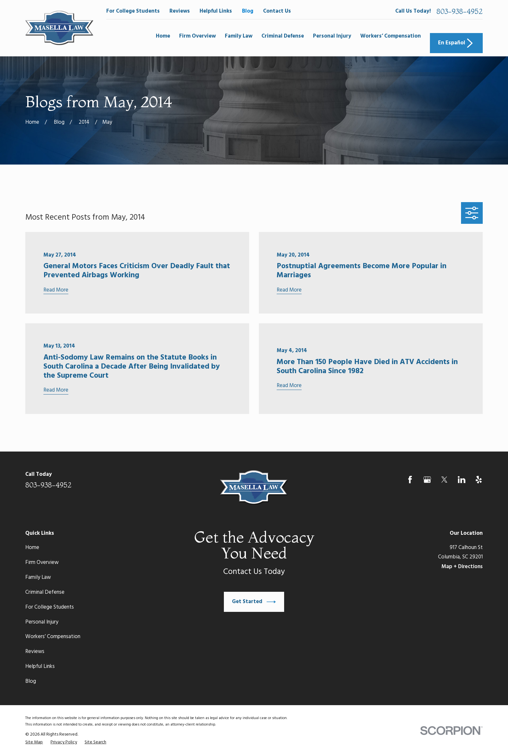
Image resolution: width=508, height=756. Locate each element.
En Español (456, 43)
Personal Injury (41, 622)
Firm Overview (42, 562)
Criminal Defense (44, 592)
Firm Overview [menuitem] (197, 36)
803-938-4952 (459, 11)
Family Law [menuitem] (238, 36)
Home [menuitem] (163, 36)
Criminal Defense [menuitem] (282, 36)
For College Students (133, 11)
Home (32, 547)
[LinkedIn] (461, 479)
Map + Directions (462, 566)
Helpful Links (216, 11)
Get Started (254, 601)
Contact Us (277, 11)
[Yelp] (478, 479)
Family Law (38, 577)
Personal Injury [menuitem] (332, 36)
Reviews (179, 11)
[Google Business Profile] (427, 479)
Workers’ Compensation (52, 636)
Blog (247, 11)
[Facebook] (410, 479)
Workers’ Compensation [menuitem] (390, 36)
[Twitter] (444, 479)
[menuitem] (34, 742)
